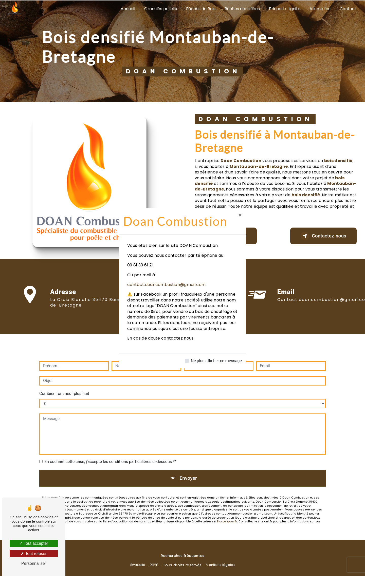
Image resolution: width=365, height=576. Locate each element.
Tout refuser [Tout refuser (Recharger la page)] (34, 553)
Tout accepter (33, 543)
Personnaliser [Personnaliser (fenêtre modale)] (33, 563)
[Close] (240, 215)
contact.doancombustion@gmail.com (166, 284)
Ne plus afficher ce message (216, 360)
